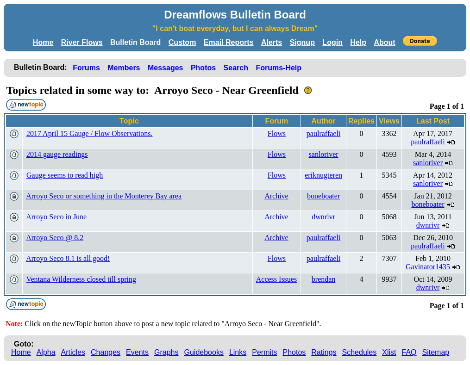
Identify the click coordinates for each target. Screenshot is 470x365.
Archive (276, 196)
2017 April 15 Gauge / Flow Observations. (89, 133)
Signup (302, 42)
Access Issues (276, 279)
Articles (73, 352)
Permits (264, 352)
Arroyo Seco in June (56, 217)
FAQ (409, 352)
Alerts (271, 42)
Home (43, 42)
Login (332, 42)
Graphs (166, 352)
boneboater (323, 196)
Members (123, 68)
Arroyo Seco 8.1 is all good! (68, 258)
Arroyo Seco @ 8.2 (54, 237)
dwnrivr (323, 217)
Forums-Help (278, 68)
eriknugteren (323, 175)
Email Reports (229, 42)
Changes (105, 352)
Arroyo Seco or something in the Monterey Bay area (104, 196)
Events (137, 352)
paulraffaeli (323, 133)
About (384, 42)
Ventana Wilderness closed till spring (81, 279)
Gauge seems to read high (64, 175)
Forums (86, 68)
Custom (182, 42)
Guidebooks (204, 352)
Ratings (323, 352)
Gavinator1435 (428, 267)
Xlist (389, 352)
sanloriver (323, 154)
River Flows (82, 42)
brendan (324, 279)
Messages (165, 68)
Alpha (46, 352)
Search (236, 68)
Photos (203, 68)
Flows (277, 133)
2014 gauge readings (57, 154)
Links (237, 352)
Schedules (359, 352)
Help (358, 42)
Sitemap (436, 352)
